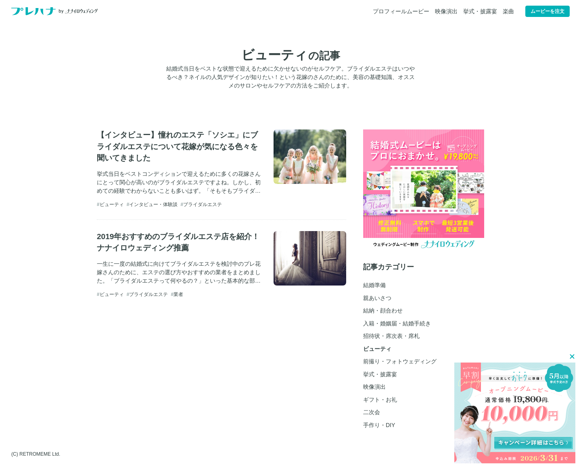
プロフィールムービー (401, 11)
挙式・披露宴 (480, 11)
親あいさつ (377, 298)
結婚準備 (374, 285)
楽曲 (508, 11)
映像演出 (446, 11)
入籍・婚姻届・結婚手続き (397, 323)
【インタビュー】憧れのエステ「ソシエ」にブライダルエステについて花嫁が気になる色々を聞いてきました (177, 146)
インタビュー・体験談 (153, 204)
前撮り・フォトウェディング (400, 361)
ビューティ (112, 204)
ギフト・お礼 (380, 399)
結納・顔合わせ (383, 310)
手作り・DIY (379, 425)
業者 (178, 294)
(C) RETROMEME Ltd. (35, 454)
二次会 (371, 412)
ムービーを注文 (547, 11)
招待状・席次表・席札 (391, 336)
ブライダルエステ (202, 204)
